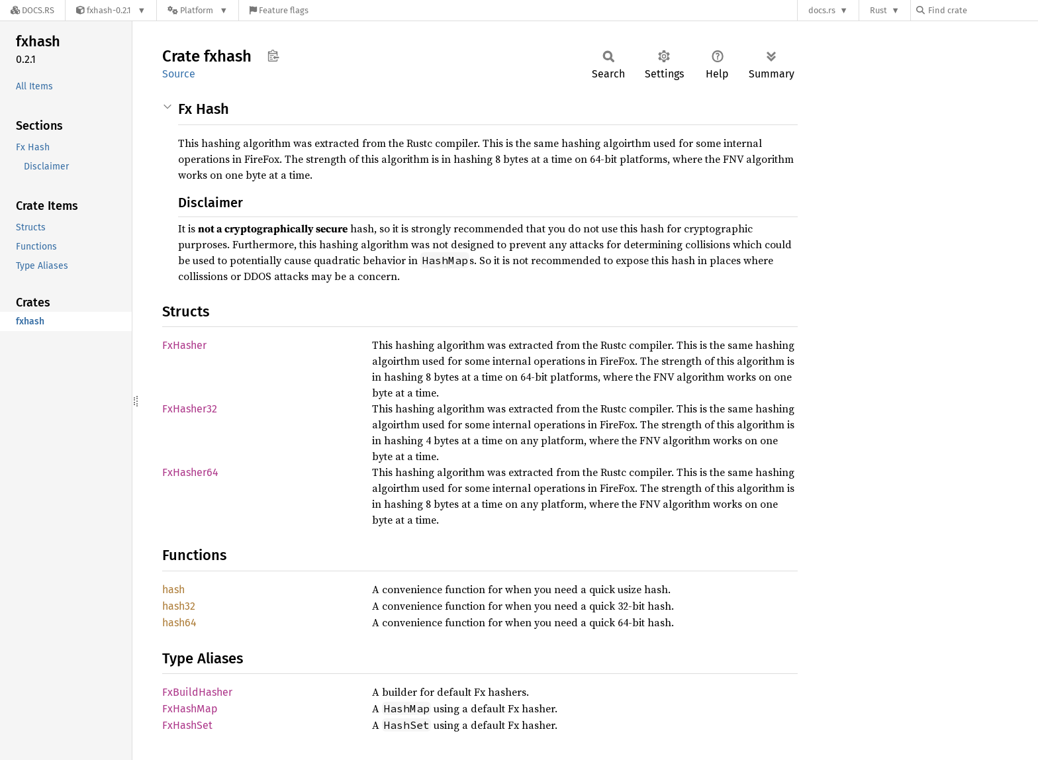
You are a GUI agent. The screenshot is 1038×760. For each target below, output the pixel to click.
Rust (878, 10)
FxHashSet (187, 725)
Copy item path (273, 55)
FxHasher (184, 345)
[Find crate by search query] (982, 10)
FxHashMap (190, 708)
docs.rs (821, 10)
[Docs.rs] (32, 10)
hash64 (179, 622)
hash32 (178, 606)
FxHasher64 (190, 472)
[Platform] (197, 10)
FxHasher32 (189, 409)
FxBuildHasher (197, 692)
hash (173, 589)
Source (178, 74)
